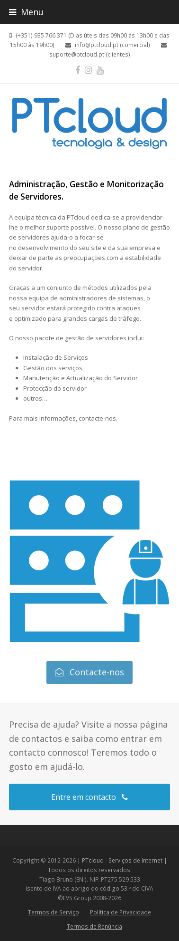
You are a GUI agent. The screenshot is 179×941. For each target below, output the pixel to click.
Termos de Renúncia (94, 926)
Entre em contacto (89, 797)
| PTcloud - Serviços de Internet (119, 860)
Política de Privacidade (120, 912)
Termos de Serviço (53, 912)
